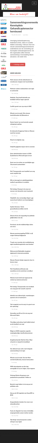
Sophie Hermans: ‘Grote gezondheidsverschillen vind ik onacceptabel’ (19, 209)
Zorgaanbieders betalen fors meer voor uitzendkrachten (21, 403)
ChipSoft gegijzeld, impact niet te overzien (22, 146)
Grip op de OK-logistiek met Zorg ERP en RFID (22, 394)
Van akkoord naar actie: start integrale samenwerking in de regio (21, 350)
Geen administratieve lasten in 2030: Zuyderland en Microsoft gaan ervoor (21, 154)
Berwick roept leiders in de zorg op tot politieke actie (21, 385)
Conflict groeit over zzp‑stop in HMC (21, 106)
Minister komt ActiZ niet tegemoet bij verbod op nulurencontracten (21, 279)
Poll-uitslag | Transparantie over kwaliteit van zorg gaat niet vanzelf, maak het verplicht (22, 288)
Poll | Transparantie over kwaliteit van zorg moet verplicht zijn (22, 172)
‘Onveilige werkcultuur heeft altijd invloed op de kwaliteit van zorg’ (22, 323)
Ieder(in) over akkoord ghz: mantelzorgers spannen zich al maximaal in (22, 296)
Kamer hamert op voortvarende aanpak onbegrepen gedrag (21, 123)
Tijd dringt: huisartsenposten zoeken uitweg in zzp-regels (20, 421)
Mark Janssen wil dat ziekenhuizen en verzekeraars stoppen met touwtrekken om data (21, 82)
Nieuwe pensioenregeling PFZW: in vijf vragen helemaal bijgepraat (21, 234)
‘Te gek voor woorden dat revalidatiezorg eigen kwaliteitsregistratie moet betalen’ (22, 243)
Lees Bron (25, 35)
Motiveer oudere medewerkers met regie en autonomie (22, 89)
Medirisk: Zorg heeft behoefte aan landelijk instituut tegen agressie (20, 98)
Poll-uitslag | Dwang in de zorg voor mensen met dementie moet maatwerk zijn (21, 191)
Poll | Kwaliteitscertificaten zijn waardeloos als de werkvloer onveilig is (21, 270)
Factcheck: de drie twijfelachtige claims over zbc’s (21, 225)
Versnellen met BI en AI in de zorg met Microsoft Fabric (21, 314)
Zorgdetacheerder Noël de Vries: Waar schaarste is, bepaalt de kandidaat (21, 341)
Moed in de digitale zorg (17, 140)
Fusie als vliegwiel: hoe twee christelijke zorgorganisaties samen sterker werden (21, 412)
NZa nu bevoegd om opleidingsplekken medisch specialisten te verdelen (21, 181)
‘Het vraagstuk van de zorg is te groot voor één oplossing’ (22, 305)
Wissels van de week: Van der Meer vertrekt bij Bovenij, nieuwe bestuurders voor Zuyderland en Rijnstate (22, 359)
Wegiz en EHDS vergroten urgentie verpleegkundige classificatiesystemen (21, 332)
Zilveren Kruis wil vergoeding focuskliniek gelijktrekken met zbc (22, 216)
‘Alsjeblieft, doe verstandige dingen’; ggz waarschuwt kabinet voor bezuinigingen (21, 199)
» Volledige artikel (17, 64)
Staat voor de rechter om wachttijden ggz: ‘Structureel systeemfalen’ (22, 163)
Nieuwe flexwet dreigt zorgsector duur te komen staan (22, 261)
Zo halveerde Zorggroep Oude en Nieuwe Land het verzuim (22, 132)
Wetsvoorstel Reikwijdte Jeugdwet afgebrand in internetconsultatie (20, 252)
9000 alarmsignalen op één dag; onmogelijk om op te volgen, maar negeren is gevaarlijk (22, 368)
